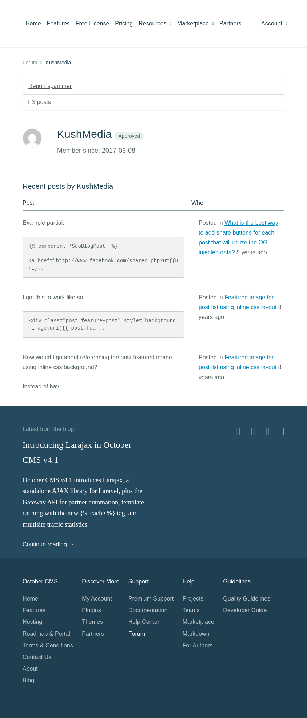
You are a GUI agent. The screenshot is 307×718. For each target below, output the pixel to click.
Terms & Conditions (48, 645)
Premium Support (151, 598)
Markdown (196, 634)
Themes (92, 622)
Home (33, 23)
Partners (230, 23)
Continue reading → (48, 544)
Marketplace (195, 23)
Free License (92, 23)
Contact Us (37, 657)
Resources (155, 23)
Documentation (148, 610)
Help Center (143, 622)
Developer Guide (245, 610)
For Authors (198, 645)
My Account (97, 598)
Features (58, 23)
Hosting (32, 622)
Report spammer (50, 86)
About (30, 669)
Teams (191, 610)
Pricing (124, 23)
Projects (193, 598)
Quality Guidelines (246, 598)
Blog (28, 680)
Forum (30, 62)
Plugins (91, 610)
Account (274, 23)
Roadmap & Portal (46, 634)
